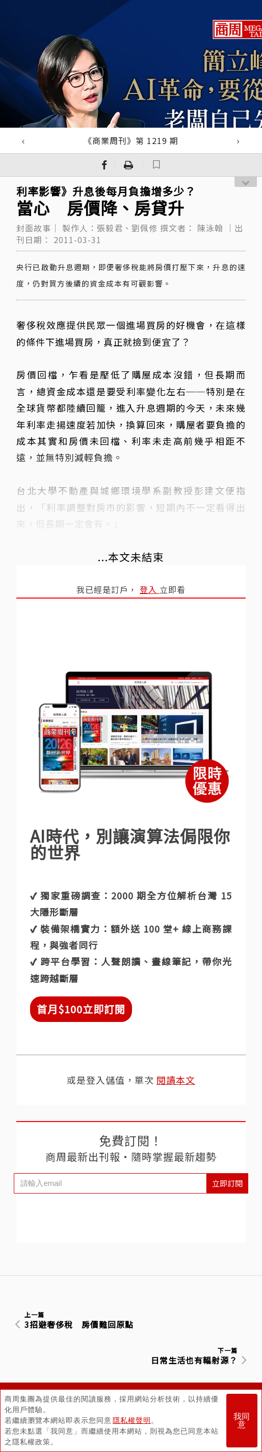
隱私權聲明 (132, 1420)
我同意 (241, 1420)
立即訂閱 (227, 1183)
